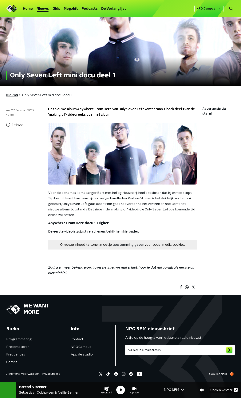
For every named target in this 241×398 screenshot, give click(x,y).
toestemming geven (128, 244)
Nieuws (43, 8)
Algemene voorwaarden (23, 373)
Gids (56, 8)
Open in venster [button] (224, 390)
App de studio (82, 354)
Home (28, 8)
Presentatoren (17, 347)
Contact (77, 339)
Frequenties (15, 354)
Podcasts (89, 8)
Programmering (19, 339)
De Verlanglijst (113, 8)
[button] (107, 390)
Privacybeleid (51, 373)
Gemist (11, 362)
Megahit (71, 8)
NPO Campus (208, 8)
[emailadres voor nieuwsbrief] (180, 350)
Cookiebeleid (218, 374)
